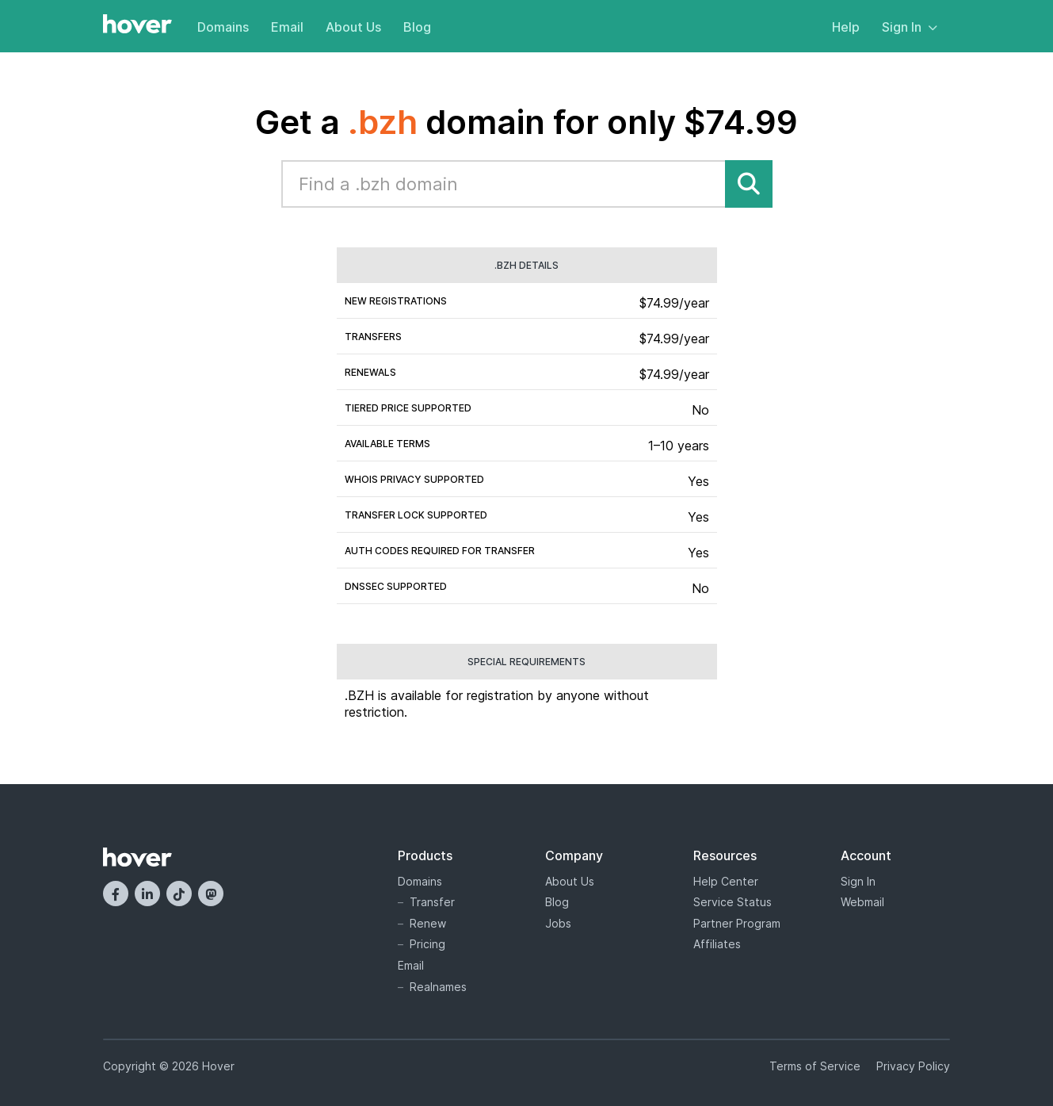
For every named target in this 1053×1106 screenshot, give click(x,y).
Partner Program (736, 923)
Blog (417, 27)
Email (287, 27)
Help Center (725, 881)
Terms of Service (814, 1066)
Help (846, 27)
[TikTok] (179, 893)
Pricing (427, 944)
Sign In (909, 27)
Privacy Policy (913, 1066)
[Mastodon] (210, 893)
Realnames (438, 986)
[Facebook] (115, 893)
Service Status (732, 902)
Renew (428, 923)
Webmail (862, 902)
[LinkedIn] (147, 893)
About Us (353, 27)
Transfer (432, 902)
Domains (223, 27)
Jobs (558, 923)
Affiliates (717, 944)
